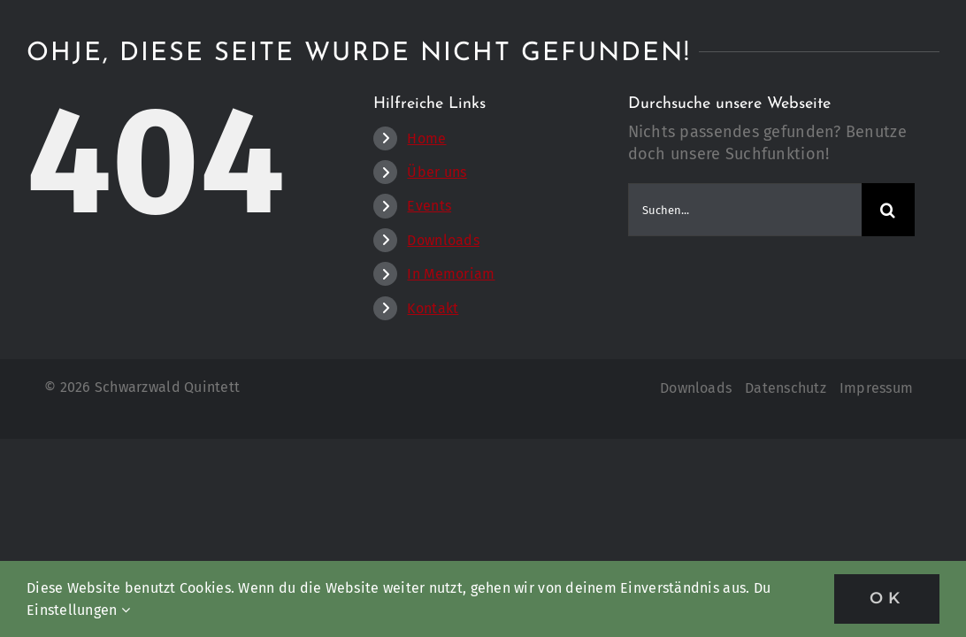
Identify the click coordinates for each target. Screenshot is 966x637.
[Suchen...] (745, 209)
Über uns (436, 172)
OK (887, 598)
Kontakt (432, 308)
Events (429, 205)
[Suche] (888, 209)
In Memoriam (450, 273)
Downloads (443, 240)
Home (426, 138)
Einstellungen (78, 610)
